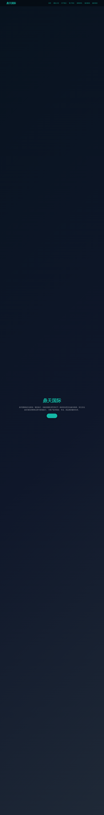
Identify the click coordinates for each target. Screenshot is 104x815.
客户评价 (71, 3)
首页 (49, 3)
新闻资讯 (79, 3)
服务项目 (95, 3)
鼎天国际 (11, 3)
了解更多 (52, 415)
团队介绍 (56, 3)
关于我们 (64, 3)
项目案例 (87, 3)
